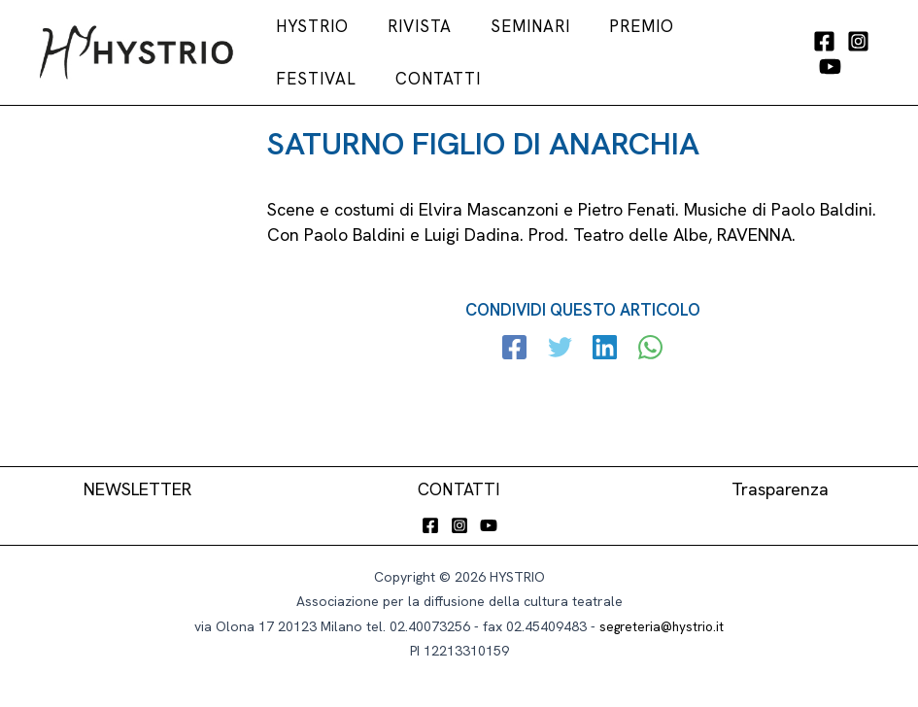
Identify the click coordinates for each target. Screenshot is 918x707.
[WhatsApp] (646, 380)
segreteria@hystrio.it (662, 626)
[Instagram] (842, 57)
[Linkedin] (604, 380)
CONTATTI (459, 489)
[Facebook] (808, 57)
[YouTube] (813, 82)
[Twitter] (561, 380)
